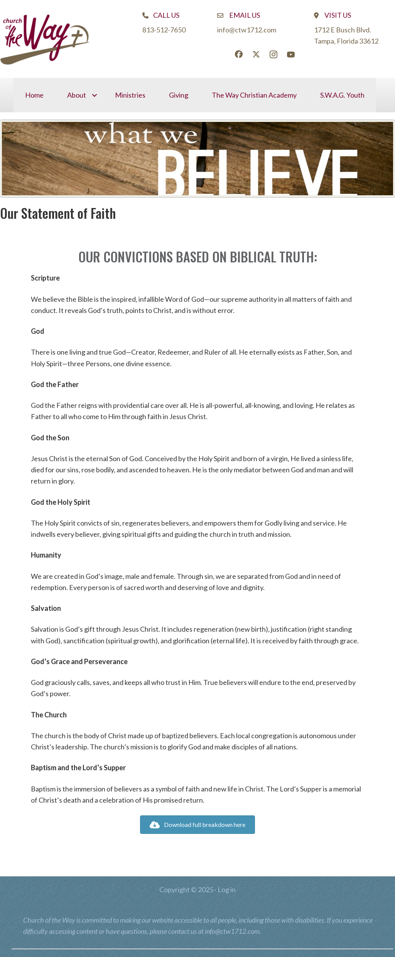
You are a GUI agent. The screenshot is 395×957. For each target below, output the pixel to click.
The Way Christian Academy (254, 95)
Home (34, 95)
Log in (227, 889)
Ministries (130, 95)
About (76, 95)
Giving (178, 95)
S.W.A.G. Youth (342, 95)
